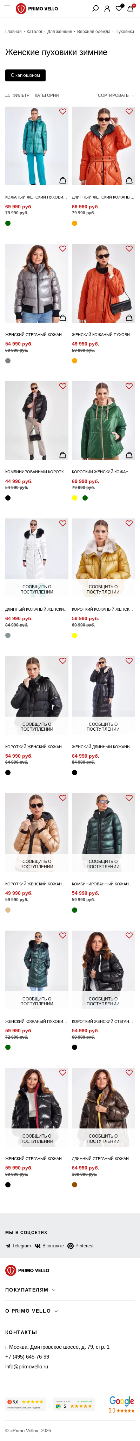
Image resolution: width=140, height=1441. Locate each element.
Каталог (34, 31)
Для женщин (59, 31)
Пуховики (124, 31)
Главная (13, 31)
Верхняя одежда (94, 31)
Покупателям (26, 1290)
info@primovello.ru (26, 1366)
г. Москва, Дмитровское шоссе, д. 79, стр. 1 (57, 1347)
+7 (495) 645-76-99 (27, 1357)
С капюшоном (25, 75)
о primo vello (28, 1311)
